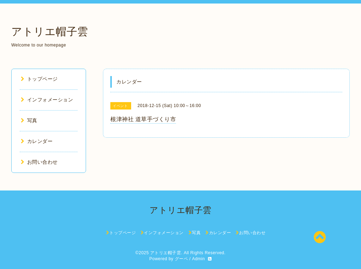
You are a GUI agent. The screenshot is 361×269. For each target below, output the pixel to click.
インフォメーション (47, 99)
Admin (198, 258)
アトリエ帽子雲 (49, 31)
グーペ (181, 258)
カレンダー (37, 141)
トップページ (39, 79)
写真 (29, 120)
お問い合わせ (39, 162)
